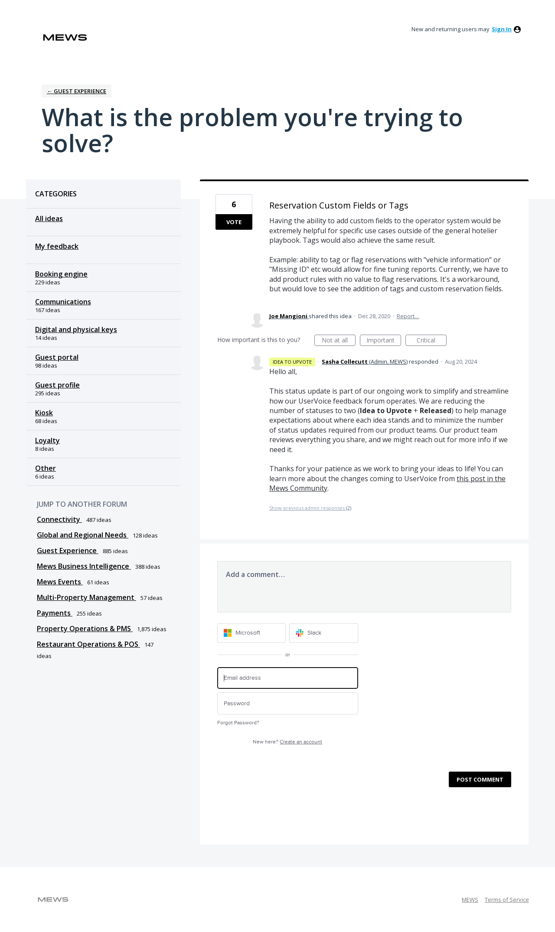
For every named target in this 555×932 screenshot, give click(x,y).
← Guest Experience (76, 91)
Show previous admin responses (310, 508)
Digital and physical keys (76, 329)
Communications (63, 301)
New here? (287, 742)
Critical (432, 341)
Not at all (339, 341)
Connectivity (59, 519)
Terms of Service (507, 899)
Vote (234, 222)
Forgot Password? (238, 723)
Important (383, 341)
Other (45, 468)
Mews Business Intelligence (84, 566)
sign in (502, 29)
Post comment (480, 779)
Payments (54, 613)
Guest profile (57, 385)
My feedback (56, 246)
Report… (408, 316)
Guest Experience (67, 550)
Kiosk (44, 412)
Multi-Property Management (86, 597)
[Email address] (287, 678)
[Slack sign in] (323, 633)
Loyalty (47, 440)
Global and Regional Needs (82, 535)
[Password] (287, 703)
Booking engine (61, 274)
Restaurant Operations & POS (88, 644)
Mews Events (60, 582)
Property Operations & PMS (85, 628)
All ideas (49, 218)
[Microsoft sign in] (251, 633)
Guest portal (56, 357)
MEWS (470, 899)
